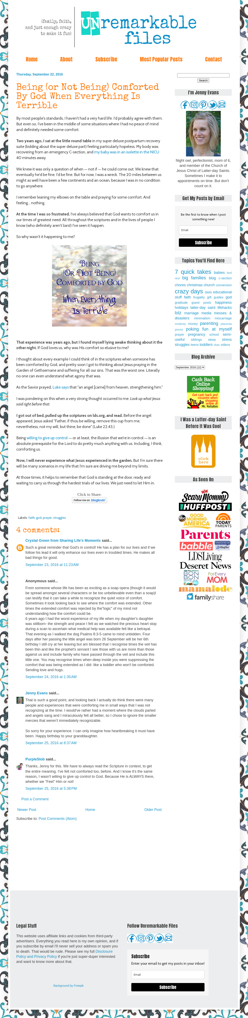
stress (227, 340)
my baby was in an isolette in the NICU (126, 152)
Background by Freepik (68, 985)
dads (208, 292)
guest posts (201, 302)
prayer (47, 518)
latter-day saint (202, 308)
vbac (217, 344)
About (66, 59)
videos (225, 344)
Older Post (153, 810)
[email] (203, 230)
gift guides (215, 297)
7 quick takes (193, 272)
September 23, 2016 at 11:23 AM (52, 565)
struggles (59, 518)
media (206, 313)
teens (195, 344)
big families (194, 277)
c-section (225, 278)
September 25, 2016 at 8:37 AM (51, 743)
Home (32, 59)
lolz (178, 312)
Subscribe (106, 59)
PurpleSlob (35, 759)
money (193, 323)
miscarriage (223, 318)
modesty (180, 323)
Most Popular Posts (161, 59)
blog (212, 278)
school (214, 334)
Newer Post (26, 810)
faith (31, 518)
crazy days (189, 291)
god (38, 518)
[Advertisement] (89, 855)
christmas (195, 285)
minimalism (202, 318)
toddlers (206, 345)
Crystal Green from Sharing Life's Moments (63, 540)
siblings (196, 339)
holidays (181, 308)
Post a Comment (35, 799)
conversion (224, 285)
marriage (191, 313)
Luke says (60, 387)
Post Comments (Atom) (58, 819)
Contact (213, 59)
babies (219, 273)
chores (180, 285)
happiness (223, 302)
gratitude (181, 302)
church (209, 285)
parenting (209, 323)
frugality (199, 297)
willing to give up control (47, 437)
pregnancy (196, 334)
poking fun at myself (209, 329)
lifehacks (225, 308)
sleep (212, 339)
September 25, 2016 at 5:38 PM (51, 788)
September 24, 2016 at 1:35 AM (51, 677)
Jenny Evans (36, 693)
